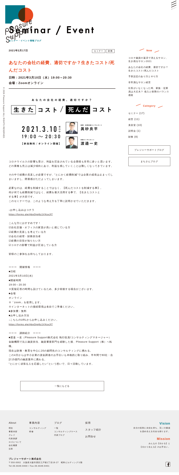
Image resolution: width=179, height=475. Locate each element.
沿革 (11, 452)
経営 (131, 119)
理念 (11, 431)
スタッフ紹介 (93, 432)
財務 (110, 51)
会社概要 (13, 448)
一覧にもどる (62, 387)
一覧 (56, 431)
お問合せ (90, 439)
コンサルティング (37, 431)
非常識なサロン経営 (140, 82)
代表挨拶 (13, 441)
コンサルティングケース (66, 434)
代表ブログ (59, 438)
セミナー (98, 51)
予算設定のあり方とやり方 (144, 76)
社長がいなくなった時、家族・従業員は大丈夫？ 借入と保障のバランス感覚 (149, 91)
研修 (31, 434)
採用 (88, 425)
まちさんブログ (149, 165)
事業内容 (13, 434)
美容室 (132, 125)
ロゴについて (15, 445)
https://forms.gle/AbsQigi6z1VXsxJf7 (33, 214)
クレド (12, 438)
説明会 (132, 130)
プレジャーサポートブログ (149, 151)
